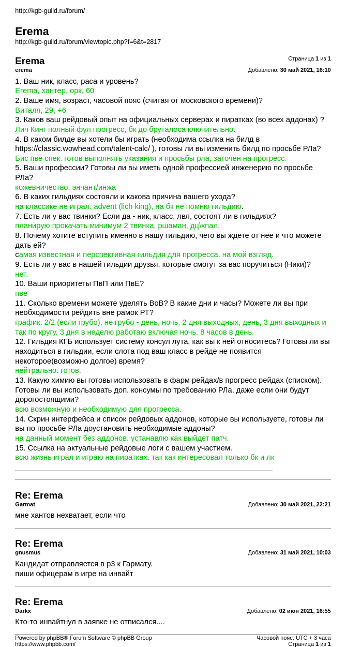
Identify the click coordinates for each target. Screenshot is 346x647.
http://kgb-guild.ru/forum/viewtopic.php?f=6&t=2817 (88, 42)
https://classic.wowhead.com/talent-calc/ (82, 148)
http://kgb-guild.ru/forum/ (50, 10)
